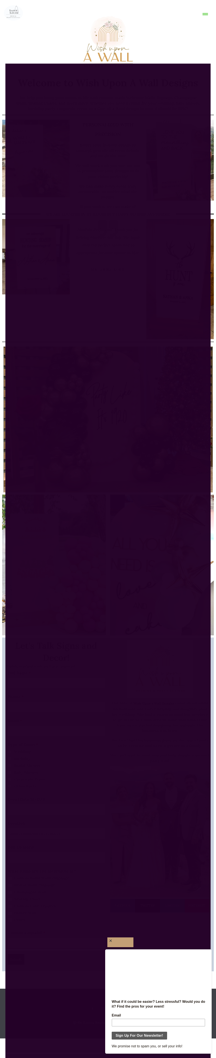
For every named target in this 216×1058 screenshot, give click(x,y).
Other (19, 920)
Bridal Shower (27, 765)
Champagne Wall (30, 892)
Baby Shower (26, 772)
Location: (17, 823)
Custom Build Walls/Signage (41, 878)
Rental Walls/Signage (34, 885)
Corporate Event (29, 779)
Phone (16, 697)
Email (15, 721)
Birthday (22, 758)
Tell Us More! (21, 847)
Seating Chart (27, 899)
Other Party (25, 786)
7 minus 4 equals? (26, 933)
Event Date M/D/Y (26, 799)
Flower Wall (25, 913)
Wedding (22, 751)
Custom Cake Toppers (35, 906)
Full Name (19, 673)
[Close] (120, 942)
